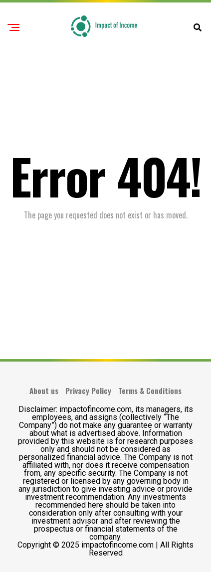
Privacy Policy (88, 390)
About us (43, 390)
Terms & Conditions (150, 390)
